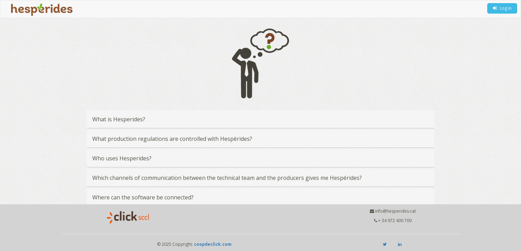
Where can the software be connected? (143, 197)
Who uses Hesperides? (121, 158)
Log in (502, 8)
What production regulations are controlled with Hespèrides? (172, 139)
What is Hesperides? (118, 119)
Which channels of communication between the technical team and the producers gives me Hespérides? (227, 178)
